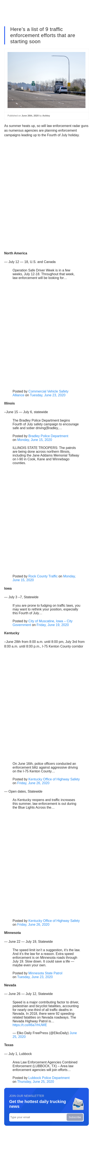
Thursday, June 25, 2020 (35, 1081)
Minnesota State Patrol (45, 973)
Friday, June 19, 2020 (53, 625)
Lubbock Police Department (49, 1078)
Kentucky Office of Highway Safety (54, 779)
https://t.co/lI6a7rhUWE (30, 1025)
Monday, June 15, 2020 (34, 440)
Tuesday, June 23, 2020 (47, 395)
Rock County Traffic (43, 576)
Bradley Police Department (48, 436)
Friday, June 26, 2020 (33, 783)
